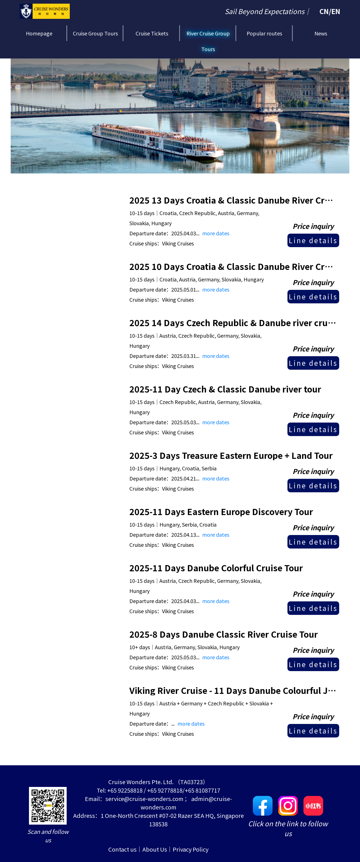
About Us (154, 849)
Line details (313, 240)
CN (324, 11)
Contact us (122, 849)
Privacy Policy (190, 849)
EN (335, 11)
